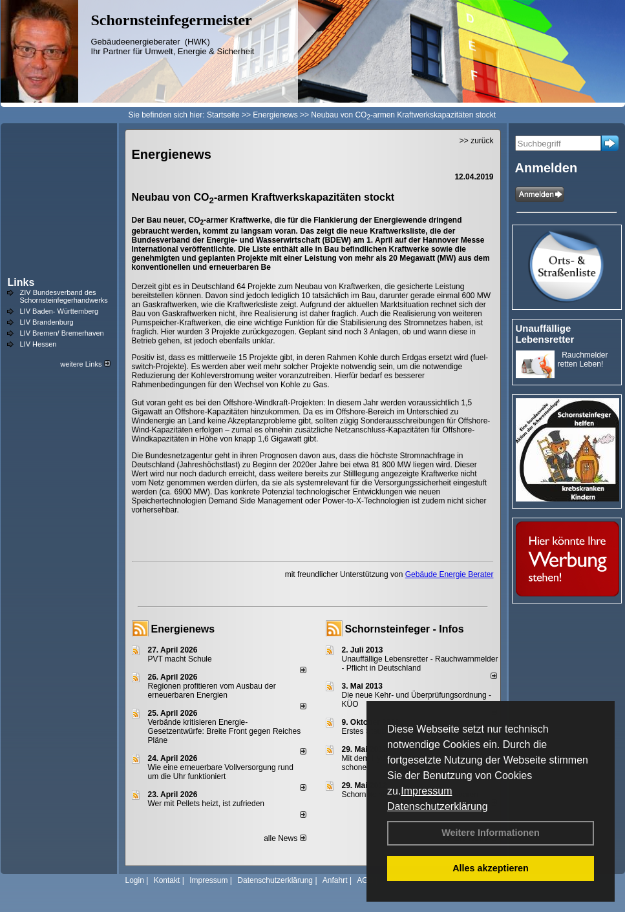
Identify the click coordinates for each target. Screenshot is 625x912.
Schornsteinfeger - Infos (404, 628)
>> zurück (477, 140)
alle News (285, 838)
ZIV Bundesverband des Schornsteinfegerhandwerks (64, 296)
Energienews (183, 628)
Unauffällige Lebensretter (545, 334)
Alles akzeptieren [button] (490, 868)
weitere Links (85, 364)
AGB (365, 880)
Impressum (426, 790)
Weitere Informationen (490, 832)
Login (134, 880)
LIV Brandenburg (47, 322)
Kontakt (167, 880)
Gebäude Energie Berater (449, 574)
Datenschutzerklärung (437, 806)
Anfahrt (335, 880)
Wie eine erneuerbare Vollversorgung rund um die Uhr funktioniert (220, 772)
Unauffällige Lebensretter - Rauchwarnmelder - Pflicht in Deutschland (420, 663)
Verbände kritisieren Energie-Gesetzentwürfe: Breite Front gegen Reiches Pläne (224, 731)
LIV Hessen (38, 344)
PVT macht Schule (180, 659)
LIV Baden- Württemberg (59, 311)
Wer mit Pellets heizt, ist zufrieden (206, 803)
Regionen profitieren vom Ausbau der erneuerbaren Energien (212, 691)
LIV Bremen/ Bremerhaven (62, 333)
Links (21, 282)
